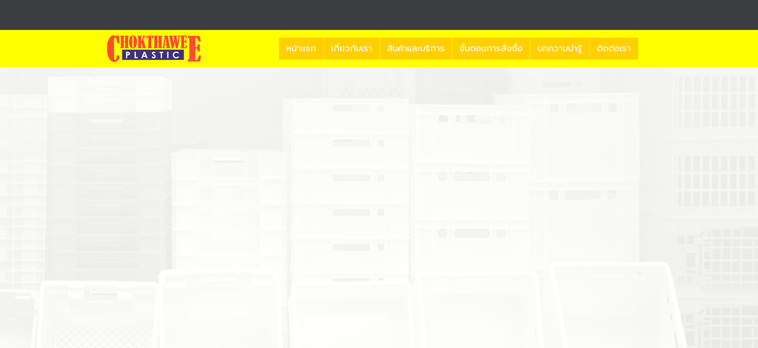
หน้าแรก (301, 48)
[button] (647, 49)
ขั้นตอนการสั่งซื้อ (491, 48)
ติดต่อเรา (614, 48)
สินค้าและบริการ (416, 48)
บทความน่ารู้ (560, 48)
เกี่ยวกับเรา (351, 48)
